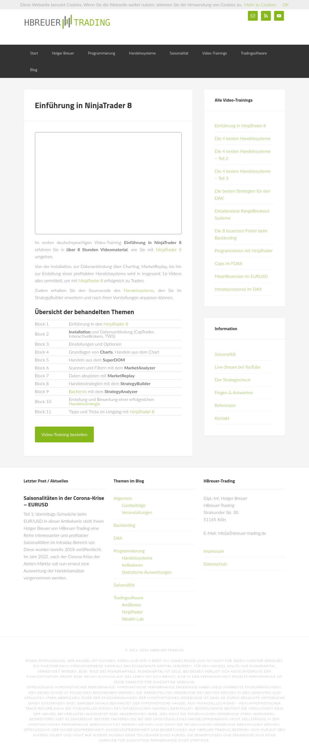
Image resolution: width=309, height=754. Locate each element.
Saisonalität (225, 354)
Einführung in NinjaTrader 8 (240, 125)
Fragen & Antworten (234, 392)
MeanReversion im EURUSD (241, 276)
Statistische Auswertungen (147, 571)
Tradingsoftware (128, 597)
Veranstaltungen (137, 512)
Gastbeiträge (134, 505)
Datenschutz (215, 563)
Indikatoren (132, 564)
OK (286, 4)
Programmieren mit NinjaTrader (244, 250)
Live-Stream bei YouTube (237, 366)
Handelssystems (139, 290)
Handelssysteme (137, 557)
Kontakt (222, 418)
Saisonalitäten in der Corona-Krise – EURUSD (64, 501)
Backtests (78, 391)
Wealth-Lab (133, 618)
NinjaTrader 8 (168, 249)
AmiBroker (132, 604)
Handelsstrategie (84, 403)
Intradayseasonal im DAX (238, 288)
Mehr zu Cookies (260, 4)
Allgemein (123, 498)
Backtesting (125, 525)
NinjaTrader (132, 611)
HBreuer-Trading (67, 22)
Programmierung (129, 550)
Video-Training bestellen (64, 434)
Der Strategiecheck (233, 379)
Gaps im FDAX (229, 263)
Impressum (214, 551)
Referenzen (225, 405)
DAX (118, 537)
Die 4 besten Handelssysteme (243, 138)
